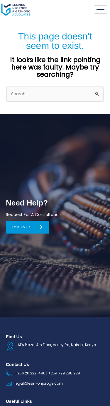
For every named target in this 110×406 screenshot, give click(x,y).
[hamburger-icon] (100, 9)
